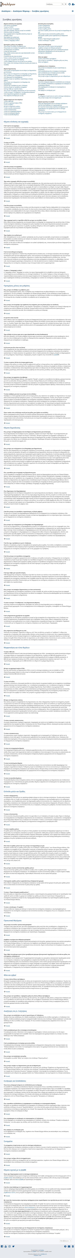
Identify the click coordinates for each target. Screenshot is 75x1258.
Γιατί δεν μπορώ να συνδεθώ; (11, 32)
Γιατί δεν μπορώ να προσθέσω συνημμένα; (15, 87)
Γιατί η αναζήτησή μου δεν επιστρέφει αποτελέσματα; (52, 71)
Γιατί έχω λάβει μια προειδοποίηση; (13, 89)
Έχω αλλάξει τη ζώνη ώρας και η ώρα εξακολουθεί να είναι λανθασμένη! (19, 53)
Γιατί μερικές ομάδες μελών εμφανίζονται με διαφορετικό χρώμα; (53, 36)
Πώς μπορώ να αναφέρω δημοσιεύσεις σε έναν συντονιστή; (19, 90)
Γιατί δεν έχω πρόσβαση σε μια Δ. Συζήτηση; (15, 85)
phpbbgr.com (44, 1254)
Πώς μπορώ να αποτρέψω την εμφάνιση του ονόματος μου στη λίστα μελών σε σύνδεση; (19, 48)
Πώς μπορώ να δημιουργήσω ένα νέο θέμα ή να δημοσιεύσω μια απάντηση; (20, 71)
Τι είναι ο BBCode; (8, 101)
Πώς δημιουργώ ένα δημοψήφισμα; (13, 77)
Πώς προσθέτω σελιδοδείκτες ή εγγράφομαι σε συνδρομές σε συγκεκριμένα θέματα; (54, 84)
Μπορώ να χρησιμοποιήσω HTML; (13, 103)
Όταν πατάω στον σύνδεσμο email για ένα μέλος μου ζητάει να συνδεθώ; (20, 63)
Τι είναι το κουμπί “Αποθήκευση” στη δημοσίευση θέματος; (19, 92)
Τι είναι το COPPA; (8, 27)
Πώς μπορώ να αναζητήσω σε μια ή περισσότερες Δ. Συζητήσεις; (52, 68)
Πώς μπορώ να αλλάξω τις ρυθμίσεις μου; (15, 46)
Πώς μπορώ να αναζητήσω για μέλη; (48, 74)
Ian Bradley (41, 1250)
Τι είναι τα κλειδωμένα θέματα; (12, 113)
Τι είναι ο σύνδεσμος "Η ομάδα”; (46, 40)
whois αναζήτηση (30, 1207)
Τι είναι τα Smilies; (8, 104)
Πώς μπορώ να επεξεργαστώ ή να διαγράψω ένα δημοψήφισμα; (17, 83)
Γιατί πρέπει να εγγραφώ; (10, 25)
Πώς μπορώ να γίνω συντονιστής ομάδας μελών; (51, 34)
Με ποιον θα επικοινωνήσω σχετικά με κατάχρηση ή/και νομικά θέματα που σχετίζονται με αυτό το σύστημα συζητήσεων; (53, 108)
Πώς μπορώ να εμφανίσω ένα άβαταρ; (14, 59)
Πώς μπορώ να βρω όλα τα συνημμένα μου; (50, 97)
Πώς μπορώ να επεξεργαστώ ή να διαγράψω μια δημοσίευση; (20, 74)
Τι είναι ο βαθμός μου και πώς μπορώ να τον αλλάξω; (18, 61)
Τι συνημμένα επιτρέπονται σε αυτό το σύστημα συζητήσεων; (54, 96)
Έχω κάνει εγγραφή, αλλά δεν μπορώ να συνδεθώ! (17, 30)
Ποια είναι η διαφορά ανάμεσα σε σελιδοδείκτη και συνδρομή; (54, 82)
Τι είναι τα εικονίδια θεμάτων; (11, 114)
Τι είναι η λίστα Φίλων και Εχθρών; (47, 58)
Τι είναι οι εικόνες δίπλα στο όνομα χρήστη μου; (16, 58)
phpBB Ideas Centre (9, 1192)
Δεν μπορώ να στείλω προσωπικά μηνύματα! (50, 46)
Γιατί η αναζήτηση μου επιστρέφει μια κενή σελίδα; (51, 73)
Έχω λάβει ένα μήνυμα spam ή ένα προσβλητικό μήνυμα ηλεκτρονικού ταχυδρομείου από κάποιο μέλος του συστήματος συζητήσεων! (53, 51)
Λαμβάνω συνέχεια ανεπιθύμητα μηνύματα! (49, 48)
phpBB (56, 355)
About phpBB (19, 1179)
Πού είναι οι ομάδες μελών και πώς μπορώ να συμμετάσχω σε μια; (54, 31)
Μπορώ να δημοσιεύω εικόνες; (12, 106)
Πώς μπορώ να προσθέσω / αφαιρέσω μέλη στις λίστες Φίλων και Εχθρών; (53, 61)
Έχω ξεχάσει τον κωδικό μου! (11, 37)
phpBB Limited (8, 1177)
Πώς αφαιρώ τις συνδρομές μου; (46, 90)
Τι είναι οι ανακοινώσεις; (10, 109)
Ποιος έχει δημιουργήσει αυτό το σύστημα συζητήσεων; (52, 103)
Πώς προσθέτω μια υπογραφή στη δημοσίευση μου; (18, 75)
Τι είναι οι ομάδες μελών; (44, 29)
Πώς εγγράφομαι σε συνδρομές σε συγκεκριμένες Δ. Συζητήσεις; (52, 87)
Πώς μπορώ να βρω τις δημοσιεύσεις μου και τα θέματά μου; (54, 76)
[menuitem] (69, 4)
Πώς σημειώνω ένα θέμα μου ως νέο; (13, 95)
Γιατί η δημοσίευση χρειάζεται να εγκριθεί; (15, 94)
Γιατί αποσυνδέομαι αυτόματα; (12, 39)
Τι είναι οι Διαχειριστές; (44, 25)
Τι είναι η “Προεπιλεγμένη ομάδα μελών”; (49, 39)
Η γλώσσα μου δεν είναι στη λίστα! (13, 56)
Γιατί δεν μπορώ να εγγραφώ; (11, 29)
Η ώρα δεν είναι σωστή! (10, 51)
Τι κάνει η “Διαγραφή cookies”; (12, 40)
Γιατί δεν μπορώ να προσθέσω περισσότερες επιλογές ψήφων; (18, 79)
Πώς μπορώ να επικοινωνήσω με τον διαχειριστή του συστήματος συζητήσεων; (52, 112)
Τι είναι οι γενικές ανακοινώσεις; (12, 108)
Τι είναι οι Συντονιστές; (44, 27)
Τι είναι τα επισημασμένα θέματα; (12, 111)
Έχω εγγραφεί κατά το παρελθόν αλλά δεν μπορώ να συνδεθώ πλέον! (18, 34)
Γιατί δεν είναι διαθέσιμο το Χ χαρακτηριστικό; (50, 105)
